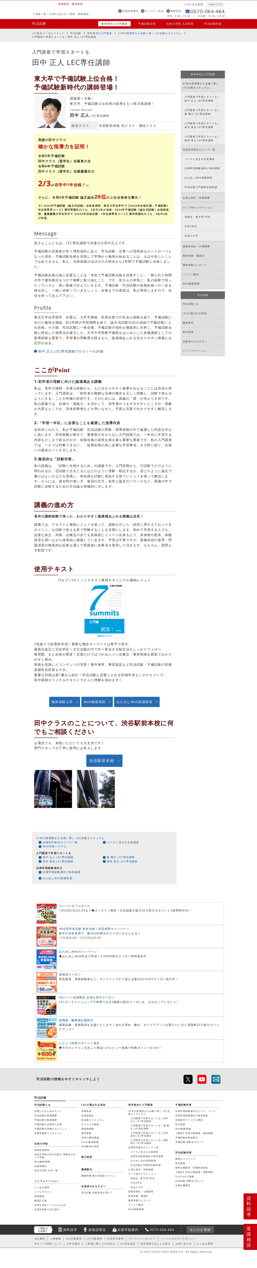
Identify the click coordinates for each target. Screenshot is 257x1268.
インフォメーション (195, 350)
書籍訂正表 (40, 1200)
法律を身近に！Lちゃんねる (50, 1204)
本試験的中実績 (90, 1146)
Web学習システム (54, 846)
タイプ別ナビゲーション (198, 207)
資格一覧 (41, 13)
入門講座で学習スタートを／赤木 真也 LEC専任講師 (202, 125)
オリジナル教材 (90, 1124)
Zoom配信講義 (90, 1141)
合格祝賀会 (87, 1115)
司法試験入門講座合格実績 (201, 187)
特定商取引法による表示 (156, 1243)
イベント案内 (191, 274)
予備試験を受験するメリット (50, 1128)
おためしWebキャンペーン (78, 951)
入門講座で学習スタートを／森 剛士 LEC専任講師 (202, 112)
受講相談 (249, 1236)
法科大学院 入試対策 (180, 23)
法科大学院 (41, 1143)
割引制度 (188, 332)
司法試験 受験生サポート (189, 1180)
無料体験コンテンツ (195, 265)
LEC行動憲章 (74, 1238)
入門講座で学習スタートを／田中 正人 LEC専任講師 (202, 98)
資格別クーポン (70, 974)
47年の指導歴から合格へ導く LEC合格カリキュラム (150, 33)
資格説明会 (97, 1229)
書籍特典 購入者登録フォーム (98, 1175)
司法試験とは (191, 304)
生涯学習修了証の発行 (47, 1209)
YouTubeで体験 (184, 1176)
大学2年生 (191, 226)
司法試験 (39, 23)
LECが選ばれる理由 (195, 313)
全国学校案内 (130, 10)
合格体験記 (40, 1165)
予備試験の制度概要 (45, 1119)
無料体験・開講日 (194, 255)
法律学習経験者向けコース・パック (195, 1111)
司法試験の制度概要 (45, 1115)
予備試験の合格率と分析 (48, 1124)
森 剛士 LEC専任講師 (121, 857)
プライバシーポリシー (142, 1238)
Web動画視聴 (95, 702)
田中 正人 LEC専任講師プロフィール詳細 (70, 351)
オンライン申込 (154, 10)
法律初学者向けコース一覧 (60, 842)
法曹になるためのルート (48, 1111)
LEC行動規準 (94, 1238)
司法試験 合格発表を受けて (97, 1192)
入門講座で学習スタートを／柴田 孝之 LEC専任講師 (202, 138)
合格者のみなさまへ (195, 341)
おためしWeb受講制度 (134, 702)
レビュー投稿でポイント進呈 (79, 1043)
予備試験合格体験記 (186, 1137)
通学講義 (86, 1133)
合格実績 (86, 1111)
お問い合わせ (58, 13)
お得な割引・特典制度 (196, 197)
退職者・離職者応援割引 (76, 1020)
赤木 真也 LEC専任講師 (58, 861)
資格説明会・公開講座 (196, 246)
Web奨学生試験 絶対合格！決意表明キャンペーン (94, 929)
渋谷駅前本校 (101, 760)
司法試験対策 (213, 23)
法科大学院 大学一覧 (46, 1170)
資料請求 (175, 10)
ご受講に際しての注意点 (100, 1243)
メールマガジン (43, 1191)
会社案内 (40, 1238)
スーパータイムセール (74, 906)
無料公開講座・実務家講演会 (191, 1167)
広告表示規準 (115, 1238)
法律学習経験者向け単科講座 (62, 872)
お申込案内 (73, 1243)
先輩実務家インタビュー (48, 1133)
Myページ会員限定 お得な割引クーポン (87, 997)
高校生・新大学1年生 (198, 216)
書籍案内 (188, 322)
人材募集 (55, 1238)
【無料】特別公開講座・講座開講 (194, 1133)
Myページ (216, 4)
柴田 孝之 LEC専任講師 (122, 861)
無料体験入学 (62, 702)
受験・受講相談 (79, 13)
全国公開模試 (183, 1185)
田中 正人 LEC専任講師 (58, 857)
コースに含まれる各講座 (123, 842)
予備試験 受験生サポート (189, 1141)
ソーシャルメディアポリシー (178, 1238)
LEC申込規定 (128, 1243)
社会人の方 (191, 235)
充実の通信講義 (90, 1137)
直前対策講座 (42, 1149)
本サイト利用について (48, 1243)
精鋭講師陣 (87, 1128)
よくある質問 (42, 1187)
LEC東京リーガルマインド (48, 33)
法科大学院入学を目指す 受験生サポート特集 (55, 1156)
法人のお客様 (195, 4)
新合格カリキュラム (92, 1119)
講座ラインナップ (185, 1158)
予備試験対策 (147, 23)
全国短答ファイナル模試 (189, 1119)
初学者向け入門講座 (114, 23)
